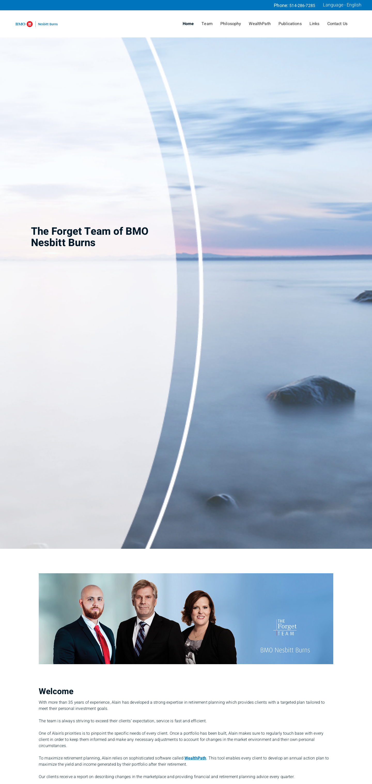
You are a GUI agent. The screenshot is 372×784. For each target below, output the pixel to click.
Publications (290, 24)
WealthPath (260, 24)
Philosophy (230, 24)
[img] (186, 274)
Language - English (342, 5)
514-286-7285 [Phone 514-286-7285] (302, 6)
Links (314, 24)
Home (188, 24)
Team (207, 24)
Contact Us (337, 24)
